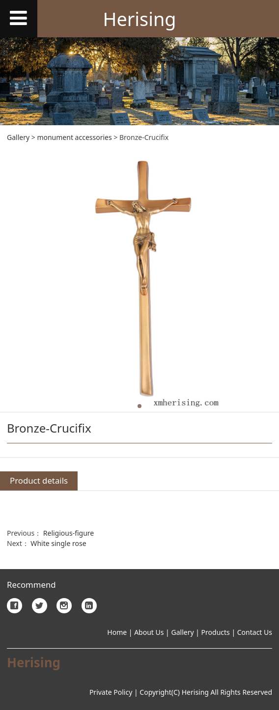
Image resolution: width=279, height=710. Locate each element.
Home (117, 632)
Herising (139, 19)
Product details (39, 480)
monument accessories (74, 137)
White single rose (58, 543)
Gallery (18, 137)
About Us (148, 632)
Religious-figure (68, 533)
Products (215, 632)
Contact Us (254, 632)
